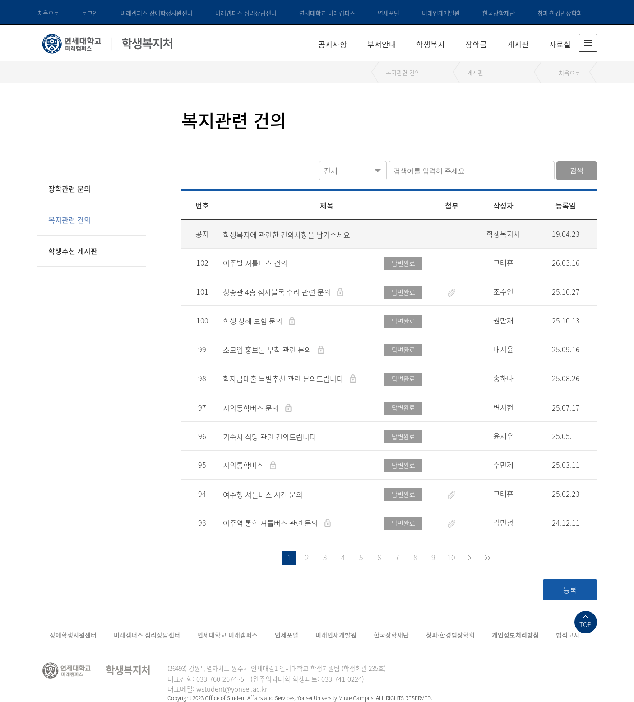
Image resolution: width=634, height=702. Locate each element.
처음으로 (48, 13)
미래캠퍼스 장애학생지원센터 (156, 13)
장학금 (476, 44)
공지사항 (332, 44)
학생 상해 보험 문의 (253, 320)
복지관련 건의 (403, 72)
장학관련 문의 (69, 188)
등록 (570, 589)
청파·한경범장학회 (559, 13)
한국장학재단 (498, 13)
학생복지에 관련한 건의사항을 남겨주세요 (286, 234)
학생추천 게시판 (72, 250)
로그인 (90, 13)
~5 (240, 679)
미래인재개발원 (441, 13)
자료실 (560, 44)
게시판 (518, 44)
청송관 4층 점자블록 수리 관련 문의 (278, 291)
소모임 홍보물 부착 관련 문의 (268, 349)
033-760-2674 (216, 679)
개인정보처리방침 (515, 634)
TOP (585, 624)
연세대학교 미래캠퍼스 (327, 13)
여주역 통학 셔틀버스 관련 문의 (271, 522)
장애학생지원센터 (73, 634)
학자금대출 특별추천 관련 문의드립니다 (284, 378)
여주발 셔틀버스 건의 (255, 263)
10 (451, 557)
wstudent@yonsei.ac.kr (231, 689)
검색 (576, 170)
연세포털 (388, 13)
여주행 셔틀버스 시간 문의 (263, 494)
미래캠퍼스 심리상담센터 (246, 13)
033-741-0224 (341, 679)
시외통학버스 (244, 465)
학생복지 (430, 44)
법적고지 (567, 634)
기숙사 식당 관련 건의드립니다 (269, 436)
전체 (331, 170)
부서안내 (381, 44)
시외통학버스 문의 (252, 407)
